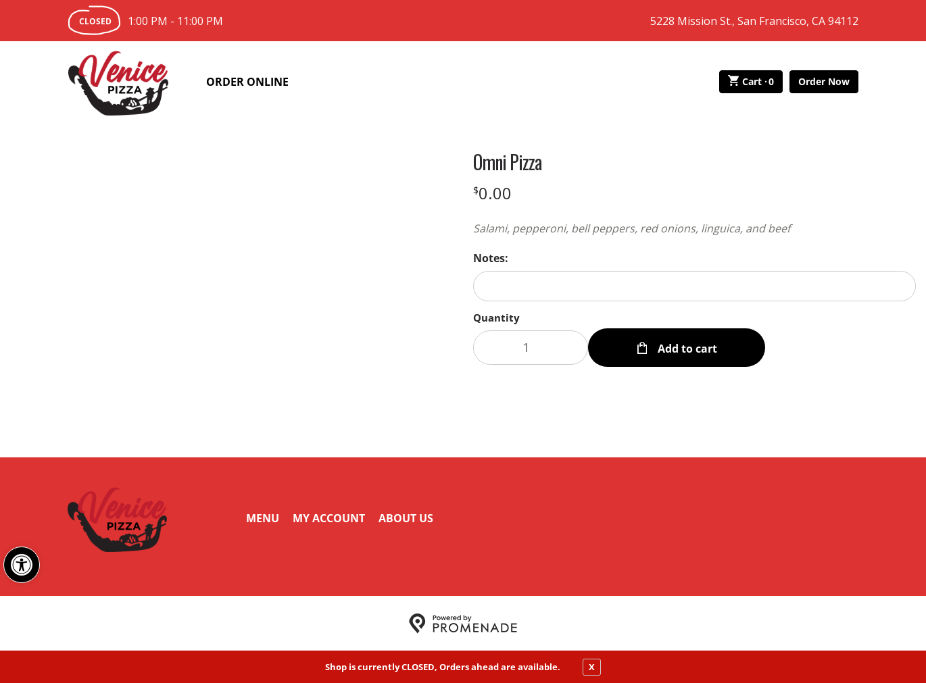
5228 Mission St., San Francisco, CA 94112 (754, 21)
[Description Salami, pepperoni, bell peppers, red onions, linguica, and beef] (694, 228)
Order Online (247, 81)
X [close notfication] (592, 667)
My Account (329, 517)
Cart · (751, 81)
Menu (262, 517)
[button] (21, 565)
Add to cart (686, 347)
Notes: (490, 258)
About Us (406, 517)
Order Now (824, 81)
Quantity (496, 317)
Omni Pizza (507, 162)
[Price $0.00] (492, 193)
